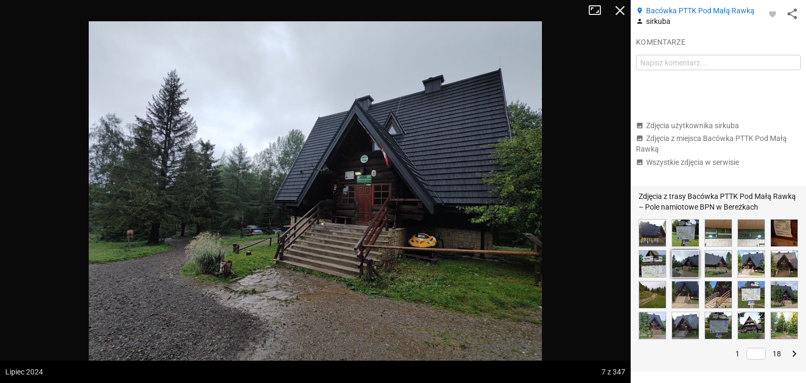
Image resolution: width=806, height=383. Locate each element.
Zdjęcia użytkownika (687, 125)
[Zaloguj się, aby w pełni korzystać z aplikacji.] (772, 14)
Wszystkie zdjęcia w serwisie (687, 162)
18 (777, 353)
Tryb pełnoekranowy (598, 10)
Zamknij (620, 10)
